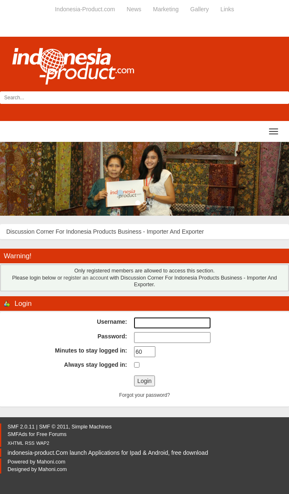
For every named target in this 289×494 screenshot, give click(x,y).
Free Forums (51, 434)
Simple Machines (91, 427)
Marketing (165, 9)
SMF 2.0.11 (21, 427)
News (134, 9)
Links (227, 9)
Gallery (199, 9)
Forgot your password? (144, 395)
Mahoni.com (51, 462)
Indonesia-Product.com (85, 9)
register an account (85, 278)
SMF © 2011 (53, 427)
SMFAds (18, 434)
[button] (21, 179)
